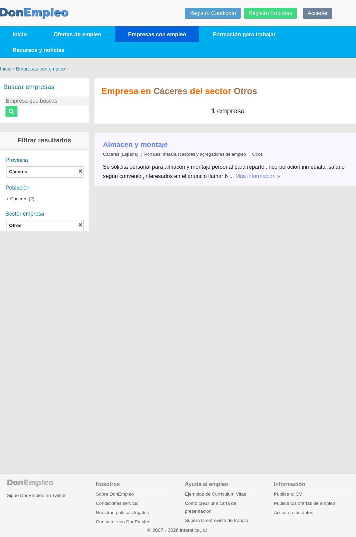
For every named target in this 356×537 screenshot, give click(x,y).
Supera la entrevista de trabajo (216, 520)
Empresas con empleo (157, 34)
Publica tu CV (288, 494)
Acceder (318, 13)
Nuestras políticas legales (122, 512)
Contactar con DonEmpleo (123, 521)
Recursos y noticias (38, 50)
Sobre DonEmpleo (115, 494)
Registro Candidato (212, 13)
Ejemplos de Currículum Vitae (215, 494)
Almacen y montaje (135, 144)
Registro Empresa (270, 13)
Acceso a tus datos (293, 512)
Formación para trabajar (244, 34)
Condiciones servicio (117, 503)
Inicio (20, 34)
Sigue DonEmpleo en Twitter (36, 495)
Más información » (258, 176)
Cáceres (19, 198)
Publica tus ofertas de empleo (304, 503)
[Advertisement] (44, 343)
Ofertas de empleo (78, 34)
